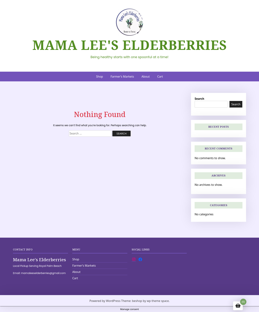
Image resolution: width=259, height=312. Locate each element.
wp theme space (158, 301)
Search (199, 99)
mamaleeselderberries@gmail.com (43, 273)
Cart (160, 76)
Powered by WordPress (104, 301)
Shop (99, 76)
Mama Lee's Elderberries (129, 45)
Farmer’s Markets (122, 76)
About (146, 76)
